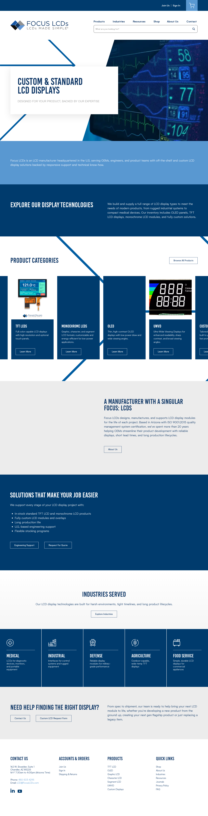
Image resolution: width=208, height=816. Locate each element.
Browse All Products (182, 260)
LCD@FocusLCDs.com (29, 783)
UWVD (110, 786)
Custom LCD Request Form (56, 719)
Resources (139, 21)
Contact (191, 21)
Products (99, 21)
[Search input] (142, 29)
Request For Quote (62, 545)
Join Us (165, 5)
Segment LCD (114, 782)
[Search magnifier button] (193, 29)
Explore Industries (104, 615)
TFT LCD (112, 768)
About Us (172, 21)
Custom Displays (115, 789)
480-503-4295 (26, 781)
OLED (110, 771)
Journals (160, 782)
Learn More (26, 351)
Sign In (176, 5)
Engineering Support (26, 545)
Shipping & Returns (68, 775)
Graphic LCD (114, 775)
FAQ (158, 789)
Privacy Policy (163, 786)
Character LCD (115, 778)
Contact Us (21, 719)
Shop (157, 21)
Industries (119, 21)
